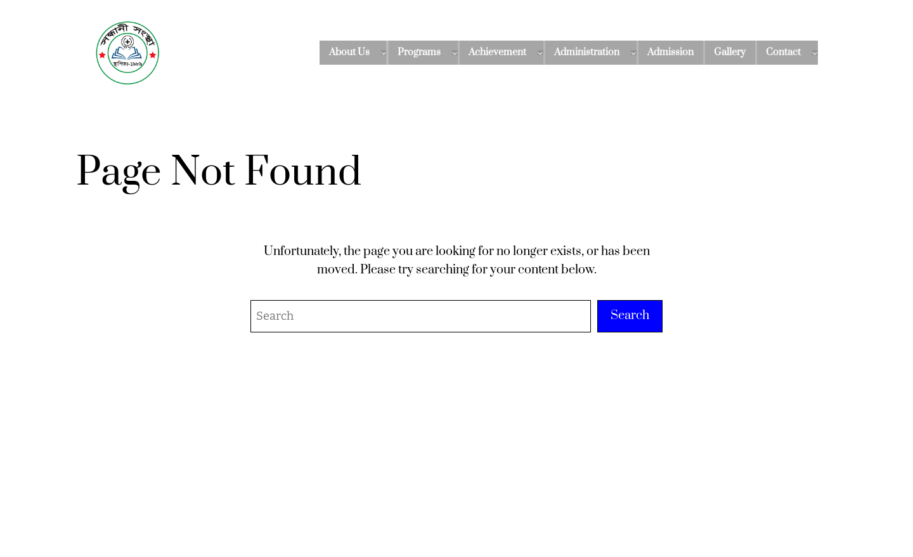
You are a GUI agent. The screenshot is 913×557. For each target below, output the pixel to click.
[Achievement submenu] (540, 53)
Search (630, 316)
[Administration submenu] (634, 53)
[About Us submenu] (384, 53)
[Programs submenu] (455, 53)
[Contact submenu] (815, 53)
